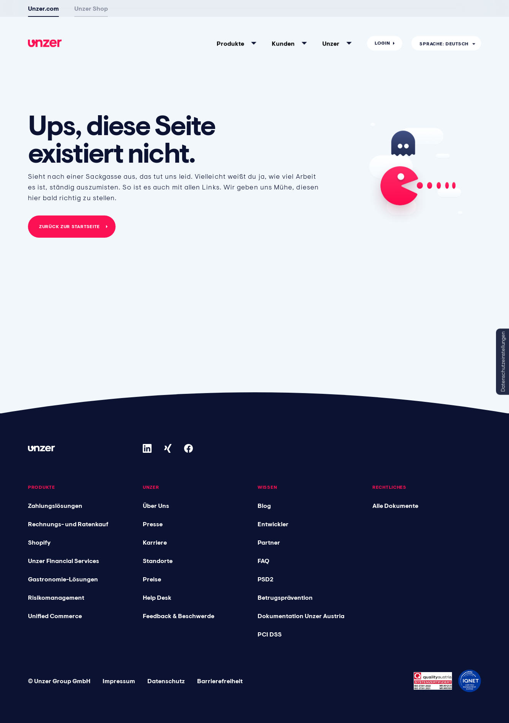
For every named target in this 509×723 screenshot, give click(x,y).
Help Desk (157, 597)
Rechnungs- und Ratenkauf (68, 524)
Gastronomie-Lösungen (63, 579)
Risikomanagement (56, 597)
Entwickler (273, 524)
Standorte (158, 560)
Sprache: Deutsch (443, 14)
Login (382, 13)
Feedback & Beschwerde (178, 615)
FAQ (263, 560)
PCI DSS (270, 634)
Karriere (155, 542)
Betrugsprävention (285, 597)
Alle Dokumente (395, 505)
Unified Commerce (55, 615)
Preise (152, 579)
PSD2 (265, 579)
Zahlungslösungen (55, 505)
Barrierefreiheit (220, 680)
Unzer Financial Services (63, 560)
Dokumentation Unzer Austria (301, 615)
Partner (269, 542)
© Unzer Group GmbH (59, 680)
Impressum (119, 680)
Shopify (39, 542)
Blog (264, 505)
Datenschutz (166, 680)
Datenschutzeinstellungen (503, 361)
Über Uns (156, 505)
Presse (153, 524)
